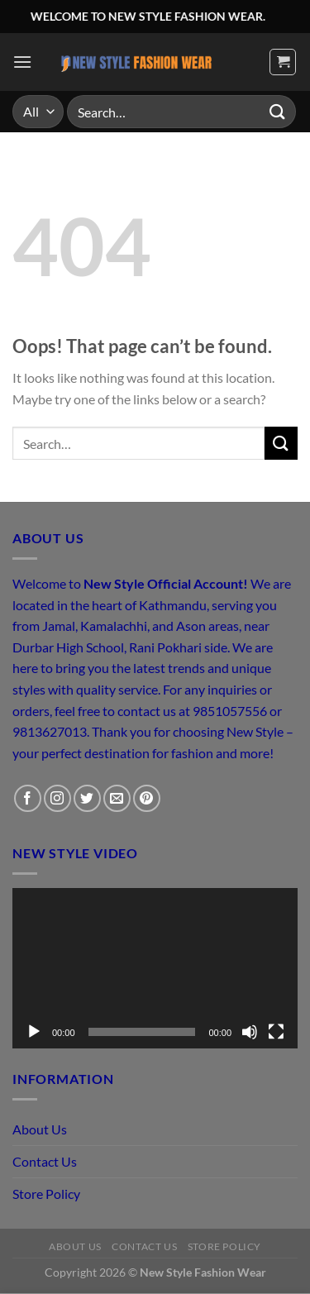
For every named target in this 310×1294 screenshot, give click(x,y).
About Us (39, 1129)
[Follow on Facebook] (27, 798)
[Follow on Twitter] (87, 798)
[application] (155, 968)
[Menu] (22, 61)
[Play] (34, 1032)
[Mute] (249, 1032)
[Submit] (277, 111)
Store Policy (46, 1193)
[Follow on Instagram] (57, 798)
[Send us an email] (117, 798)
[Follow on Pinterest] (146, 798)
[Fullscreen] (276, 1032)
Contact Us (44, 1161)
